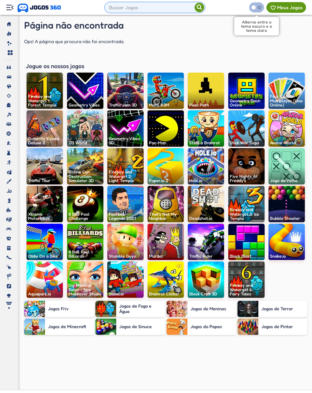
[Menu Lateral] (9, 7)
